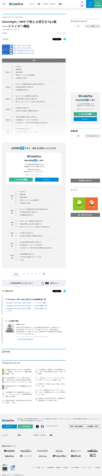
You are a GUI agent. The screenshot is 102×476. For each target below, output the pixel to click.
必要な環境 (19, 72)
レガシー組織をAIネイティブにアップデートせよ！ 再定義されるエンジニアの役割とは (52, 392)
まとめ (22, 260)
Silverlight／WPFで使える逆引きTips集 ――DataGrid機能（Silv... (27, 305)
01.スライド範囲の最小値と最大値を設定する (30, 84)
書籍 (60, 4)
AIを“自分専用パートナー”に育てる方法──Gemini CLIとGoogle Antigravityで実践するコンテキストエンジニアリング (18, 380)
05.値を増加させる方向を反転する (26, 99)
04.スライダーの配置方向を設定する (27, 96)
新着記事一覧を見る (85, 180)
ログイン (46, 180)
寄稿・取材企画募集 (76, 426)
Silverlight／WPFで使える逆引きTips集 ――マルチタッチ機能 (26, 303)
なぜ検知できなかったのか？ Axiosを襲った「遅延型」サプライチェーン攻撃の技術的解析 (18, 372)
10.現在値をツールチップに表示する (27, 120)
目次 (48, 60)
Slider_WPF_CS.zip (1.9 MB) (22, 48)
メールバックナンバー (34, 175)
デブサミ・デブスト (49, 4)
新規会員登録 (20, 180)
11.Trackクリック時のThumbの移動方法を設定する (36, 248)
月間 (92, 26)
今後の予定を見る (85, 215)
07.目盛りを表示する (22, 108)
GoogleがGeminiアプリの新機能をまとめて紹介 (86, 45)
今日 (78, 26)
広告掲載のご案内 (92, 426)
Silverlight (5, 39)
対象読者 (18, 69)
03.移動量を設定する (22, 90)
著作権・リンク (41, 467)
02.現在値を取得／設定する (24, 87)
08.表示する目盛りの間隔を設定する (27, 111)
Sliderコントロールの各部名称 (25, 75)
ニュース (31, 4)
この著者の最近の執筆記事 (24, 339)
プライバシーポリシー (87, 467)
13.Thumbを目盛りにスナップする (30, 257)
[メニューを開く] (4, 4)
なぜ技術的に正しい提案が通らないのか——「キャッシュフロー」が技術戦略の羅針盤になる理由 (18, 394)
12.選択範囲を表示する (27, 254)
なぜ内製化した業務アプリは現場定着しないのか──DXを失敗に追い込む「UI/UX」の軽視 (52, 372)
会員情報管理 (50, 467)
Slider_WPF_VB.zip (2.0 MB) (22, 45)
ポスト (56, 39)
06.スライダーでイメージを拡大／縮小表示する (31, 102)
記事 (38, 4)
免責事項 (58, 467)
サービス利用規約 (74, 467)
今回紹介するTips (21, 78)
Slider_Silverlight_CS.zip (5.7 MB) (23, 53)
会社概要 (65, 467)
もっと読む (8, 310)
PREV (15, 274)
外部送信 (97, 467)
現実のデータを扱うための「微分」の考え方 (86, 73)
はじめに (18, 66)
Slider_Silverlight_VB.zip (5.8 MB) (23, 50)
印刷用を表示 (7, 291)
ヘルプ (33, 467)
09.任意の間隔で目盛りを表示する (26, 117)
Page (8, 72)
